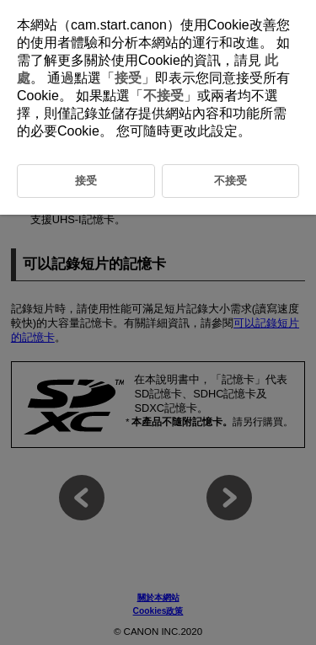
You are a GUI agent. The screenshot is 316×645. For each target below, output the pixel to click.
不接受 (163, 95)
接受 (128, 78)
